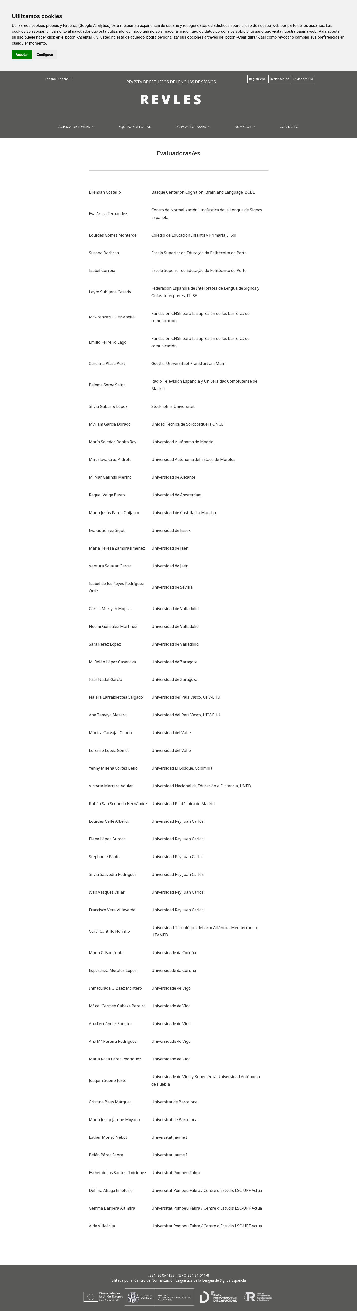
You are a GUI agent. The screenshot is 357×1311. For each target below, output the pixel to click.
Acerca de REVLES (74, 126)
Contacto (289, 126)
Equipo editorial (134, 126)
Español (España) (60, 79)
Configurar (45, 55)
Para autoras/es (191, 126)
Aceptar (22, 55)
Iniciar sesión (279, 79)
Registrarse (257, 79)
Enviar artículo (303, 79)
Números (243, 126)
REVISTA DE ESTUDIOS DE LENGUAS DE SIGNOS (171, 82)
